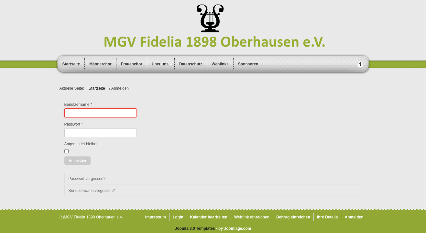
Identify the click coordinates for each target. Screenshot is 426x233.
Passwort (73, 124)
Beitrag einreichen (293, 217)
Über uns (160, 64)
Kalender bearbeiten (208, 217)
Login (178, 217)
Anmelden (77, 160)
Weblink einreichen (251, 217)
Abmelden (353, 217)
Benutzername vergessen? (92, 190)
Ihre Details (327, 217)
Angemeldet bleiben (81, 144)
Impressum (155, 217)
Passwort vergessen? (87, 178)
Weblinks (220, 64)
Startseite (71, 64)
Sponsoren (248, 64)
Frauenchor (131, 64)
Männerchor (100, 64)
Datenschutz (190, 64)
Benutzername (78, 104)
